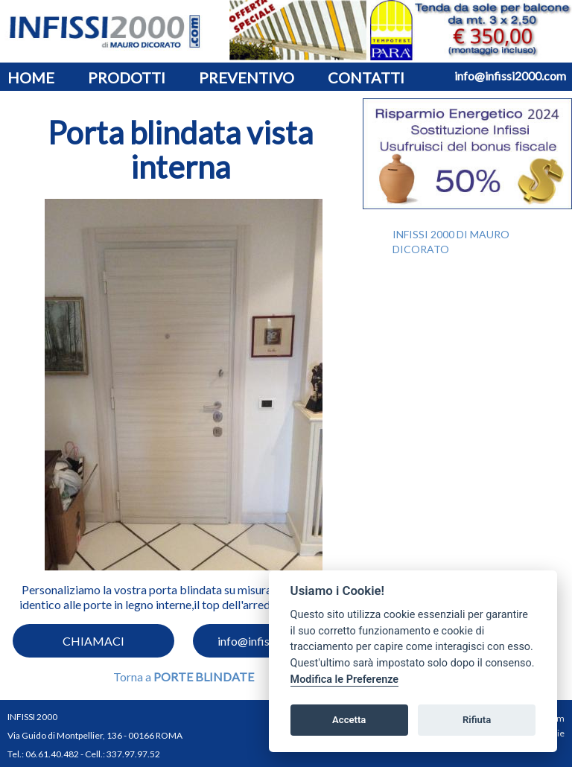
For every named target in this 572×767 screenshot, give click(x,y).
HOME (30, 77)
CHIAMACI (93, 641)
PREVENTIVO (246, 77)
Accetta (349, 719)
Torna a (183, 676)
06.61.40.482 (52, 754)
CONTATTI (366, 77)
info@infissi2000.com (510, 76)
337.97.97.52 (133, 754)
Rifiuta (477, 719)
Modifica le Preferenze (344, 679)
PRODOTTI (126, 77)
